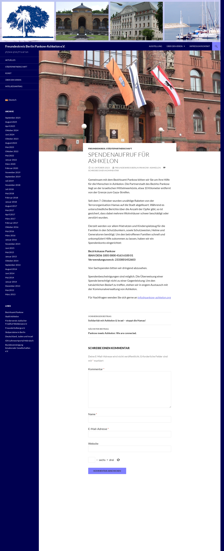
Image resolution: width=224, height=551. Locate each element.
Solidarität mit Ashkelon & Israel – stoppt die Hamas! (129, 318)
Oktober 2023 (11, 138)
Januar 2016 (11, 239)
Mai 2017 (9, 210)
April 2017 (10, 214)
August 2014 (11, 269)
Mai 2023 (9, 147)
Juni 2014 (9, 273)
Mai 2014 (9, 277)
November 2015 (12, 244)
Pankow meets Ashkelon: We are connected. (129, 331)
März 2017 (10, 218)
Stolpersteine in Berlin (15, 332)
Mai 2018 (9, 193)
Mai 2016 (9, 231)
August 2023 (11, 143)
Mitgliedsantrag (13, 86)
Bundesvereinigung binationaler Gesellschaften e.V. (17, 347)
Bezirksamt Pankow (14, 312)
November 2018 (12, 185)
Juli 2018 (9, 189)
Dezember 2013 (12, 286)
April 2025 (10, 126)
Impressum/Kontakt (200, 46)
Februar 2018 (11, 197)
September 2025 (12, 117)
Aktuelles (10, 60)
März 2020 (10, 164)
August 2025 (11, 122)
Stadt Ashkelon (12, 316)
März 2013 (10, 294)
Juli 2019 (9, 180)
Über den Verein (175, 46)
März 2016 (10, 235)
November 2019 (12, 172)
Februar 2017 (11, 223)
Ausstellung (155, 46)
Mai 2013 (9, 290)
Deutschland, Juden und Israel (19, 336)
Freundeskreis (96, 148)
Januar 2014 (11, 281)
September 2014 (12, 265)
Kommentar (96, 369)
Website (93, 443)
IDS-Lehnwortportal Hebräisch (19, 340)
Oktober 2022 (11, 151)
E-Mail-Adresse (98, 428)
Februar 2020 (11, 168)
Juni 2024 (9, 134)
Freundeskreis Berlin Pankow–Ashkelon (138, 167)
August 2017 (11, 206)
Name (92, 414)
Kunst (8, 73)
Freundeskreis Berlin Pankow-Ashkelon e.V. (35, 46)
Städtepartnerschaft (119, 148)
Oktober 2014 (11, 260)
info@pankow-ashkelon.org (154, 297)
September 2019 (12, 176)
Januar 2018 (11, 201)
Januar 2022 (11, 159)
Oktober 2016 (11, 227)
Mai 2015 (9, 252)
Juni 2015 (9, 248)
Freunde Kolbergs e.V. (15, 328)
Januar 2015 (11, 256)
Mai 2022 (9, 155)
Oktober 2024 (11, 130)
